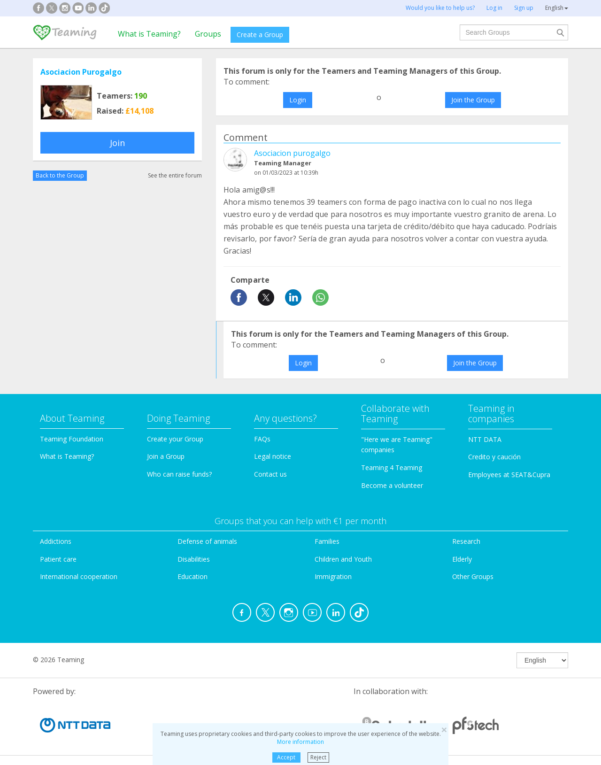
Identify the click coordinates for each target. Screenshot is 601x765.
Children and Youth (343, 559)
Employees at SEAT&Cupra (509, 474)
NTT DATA (484, 439)
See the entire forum (175, 175)
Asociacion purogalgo (292, 153)
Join (117, 142)
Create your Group (175, 438)
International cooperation (78, 576)
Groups (208, 34)
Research (466, 541)
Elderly (462, 559)
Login (297, 99)
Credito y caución (494, 456)
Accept (286, 757)
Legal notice (272, 456)
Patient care (58, 559)
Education (192, 576)
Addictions (55, 541)
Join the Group (473, 99)
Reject (318, 757)
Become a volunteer (392, 485)
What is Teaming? (149, 34)
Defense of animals (207, 541)
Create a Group (260, 34)
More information (300, 742)
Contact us (270, 474)
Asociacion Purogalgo (81, 72)
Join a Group (166, 456)
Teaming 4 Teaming (391, 467)
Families (327, 541)
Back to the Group (60, 175)
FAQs (262, 438)
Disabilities (193, 559)
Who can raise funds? (179, 474)
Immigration (333, 576)
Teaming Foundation (71, 438)
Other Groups (472, 576)
